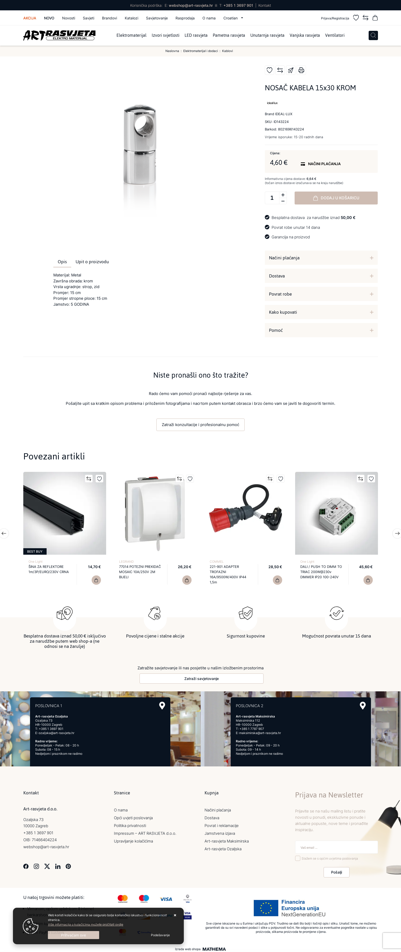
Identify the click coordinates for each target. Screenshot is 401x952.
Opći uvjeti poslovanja (133, 816)
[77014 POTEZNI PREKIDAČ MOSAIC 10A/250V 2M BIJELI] (187, 580)
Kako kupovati (283, 312)
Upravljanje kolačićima (133, 839)
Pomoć (276, 330)
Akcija (29, 18)
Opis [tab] (62, 262)
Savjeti (88, 18)
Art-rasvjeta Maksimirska (227, 839)
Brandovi (109, 18)
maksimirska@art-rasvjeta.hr (260, 732)
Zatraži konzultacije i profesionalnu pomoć (200, 424)
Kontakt (264, 5)
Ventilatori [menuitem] (335, 35)
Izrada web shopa (188, 947)
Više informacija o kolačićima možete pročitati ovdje (85, 924)
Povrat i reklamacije (222, 824)
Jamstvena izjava (220, 832)
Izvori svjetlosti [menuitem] (165, 35)
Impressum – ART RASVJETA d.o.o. (145, 832)
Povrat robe (280, 294)
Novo (49, 18)
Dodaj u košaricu (336, 198)
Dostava (277, 276)
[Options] (160, 935)
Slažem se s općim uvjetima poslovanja (330, 857)
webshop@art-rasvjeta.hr (191, 5)
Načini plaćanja (284, 257)
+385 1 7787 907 (251, 727)
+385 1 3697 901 (238, 5)
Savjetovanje (157, 18)
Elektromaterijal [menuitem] (131, 35)
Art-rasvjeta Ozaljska (223, 847)
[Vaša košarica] (375, 18)
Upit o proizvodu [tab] (92, 262)
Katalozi (131, 18)
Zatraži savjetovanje (201, 677)
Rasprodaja (185, 18)
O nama (209, 18)
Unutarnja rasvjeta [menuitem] (267, 35)
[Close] (73, 935)
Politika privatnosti (130, 824)
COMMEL (217, 561)
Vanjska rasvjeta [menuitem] (305, 35)
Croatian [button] (231, 18)
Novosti (68, 18)
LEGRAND (126, 561)
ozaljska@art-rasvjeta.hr (56, 732)
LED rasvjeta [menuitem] (196, 35)
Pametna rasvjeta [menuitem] (229, 35)
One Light (35, 561)
